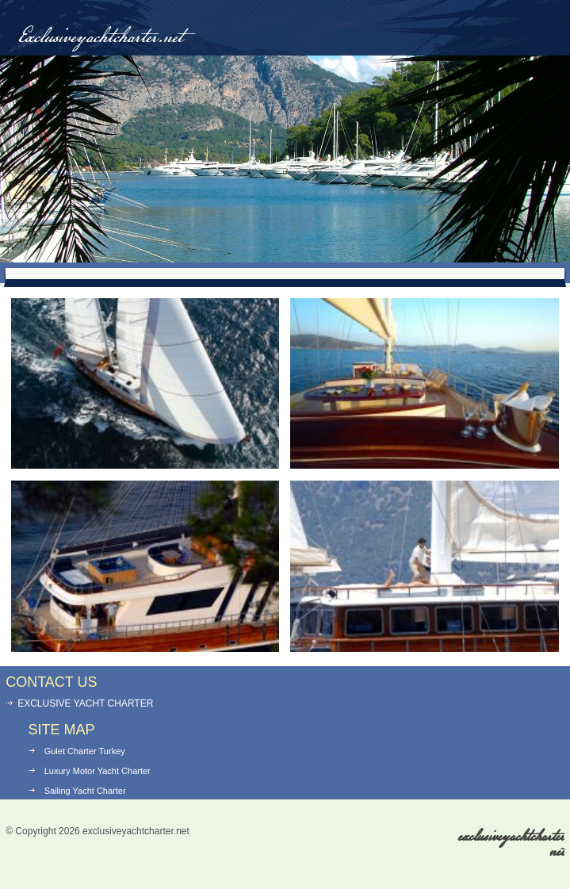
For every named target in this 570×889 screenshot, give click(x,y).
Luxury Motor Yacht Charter (97, 771)
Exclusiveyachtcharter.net (100, 38)
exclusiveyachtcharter (511, 844)
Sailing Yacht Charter (85, 790)
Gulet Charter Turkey (84, 751)
